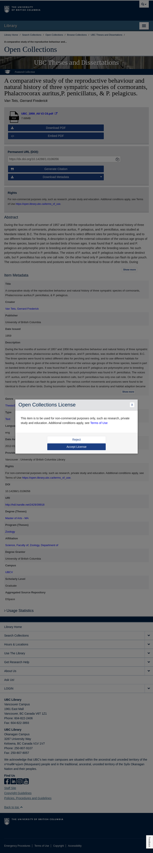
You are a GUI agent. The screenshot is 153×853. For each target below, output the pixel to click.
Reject (76, 439)
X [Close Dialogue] (132, 405)
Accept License (77, 446)
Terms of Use (98, 423)
